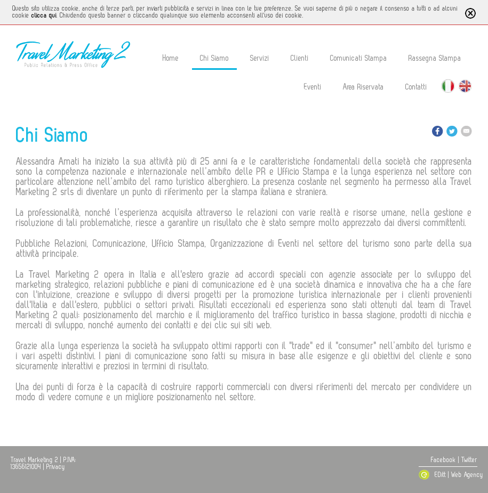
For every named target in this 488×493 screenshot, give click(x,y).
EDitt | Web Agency (448, 475)
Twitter (469, 460)
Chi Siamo (214, 58)
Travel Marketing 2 (34, 460)
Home (171, 58)
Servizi (259, 58)
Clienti (300, 58)
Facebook (443, 460)
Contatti (416, 87)
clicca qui (44, 15)
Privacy (55, 467)
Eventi (313, 87)
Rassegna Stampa (435, 58)
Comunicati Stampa (358, 58)
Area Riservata (363, 87)
